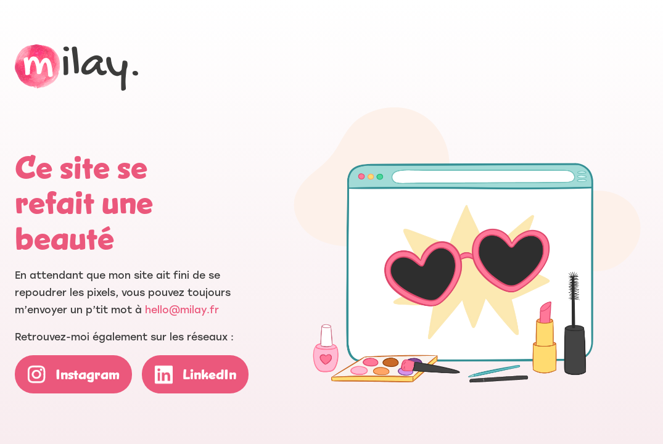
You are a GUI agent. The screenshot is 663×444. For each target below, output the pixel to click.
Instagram (88, 375)
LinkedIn (209, 375)
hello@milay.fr (182, 309)
